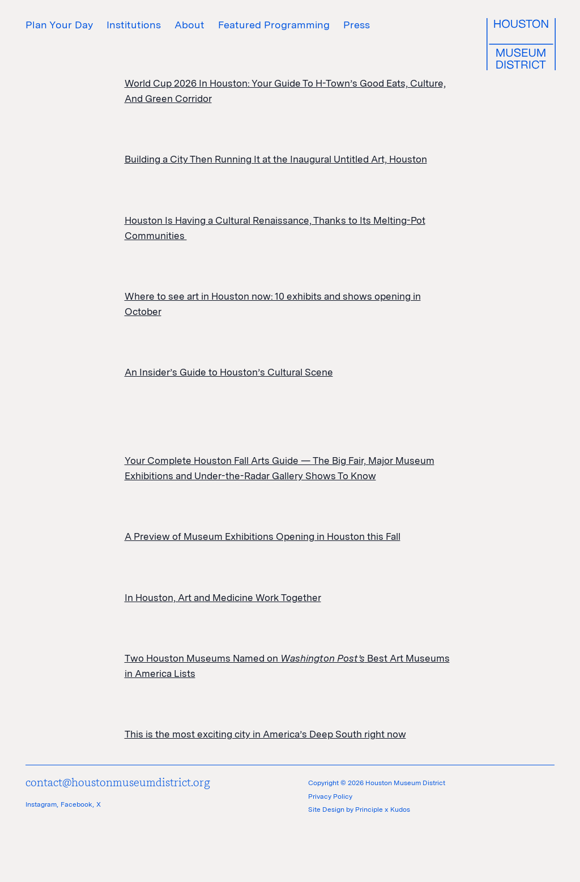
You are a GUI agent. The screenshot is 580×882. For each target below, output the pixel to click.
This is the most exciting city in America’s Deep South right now (265, 734)
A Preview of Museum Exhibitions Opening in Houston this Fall (262, 536)
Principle (369, 809)
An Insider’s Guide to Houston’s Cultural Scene (229, 372)
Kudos (400, 809)
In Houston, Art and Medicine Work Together (223, 597)
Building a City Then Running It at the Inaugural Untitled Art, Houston (276, 159)
